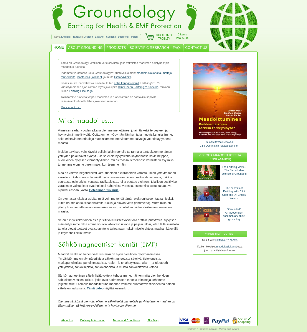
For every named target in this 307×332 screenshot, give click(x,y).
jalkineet (97, 77)
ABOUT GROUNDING (85, 48)
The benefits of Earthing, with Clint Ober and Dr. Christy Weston (234, 193)
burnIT (237, 329)
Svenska (111, 36)
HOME (59, 47)
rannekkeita (68, 77)
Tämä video (95, 288)
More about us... (71, 107)
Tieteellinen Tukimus (104, 190)
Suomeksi (123, 36)
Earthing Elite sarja (81, 91)
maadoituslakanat (226, 246)
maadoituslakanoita (149, 73)
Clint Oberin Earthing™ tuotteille (138, 87)
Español (99, 36)
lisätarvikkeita (122, 77)
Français (77, 36)
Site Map (152, 320)
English (65, 36)
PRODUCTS (116, 48)
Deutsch (88, 36)
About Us (67, 320)
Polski (134, 36)
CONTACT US (196, 48)
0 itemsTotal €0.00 (182, 36)
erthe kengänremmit (126, 83)
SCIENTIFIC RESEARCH (149, 48)
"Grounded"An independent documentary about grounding (234, 214)
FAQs (177, 48)
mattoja (167, 73)
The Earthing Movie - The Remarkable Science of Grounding (233, 170)
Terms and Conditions (126, 320)
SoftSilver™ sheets (226, 240)
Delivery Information (92, 320)
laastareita (83, 77)
